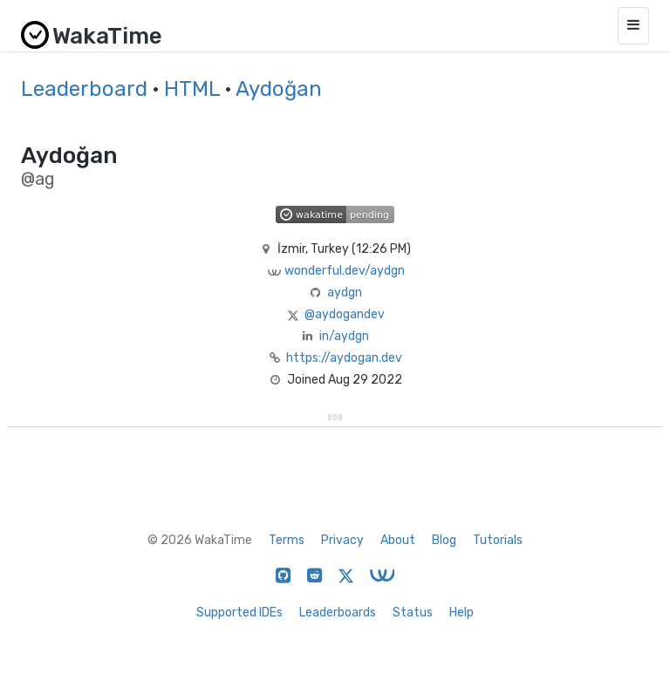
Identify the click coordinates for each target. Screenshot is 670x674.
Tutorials (498, 540)
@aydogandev (344, 314)
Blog (444, 540)
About (397, 540)
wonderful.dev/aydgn (344, 270)
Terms (286, 540)
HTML (192, 89)
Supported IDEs (239, 612)
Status (413, 612)
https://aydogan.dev (344, 358)
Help (461, 612)
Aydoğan (279, 89)
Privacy (342, 540)
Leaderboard (84, 89)
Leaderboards (337, 612)
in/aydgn (344, 336)
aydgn (344, 292)
